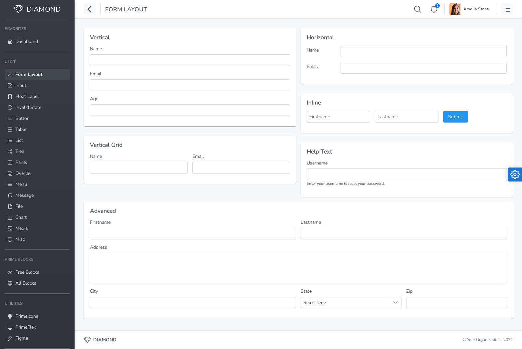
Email (95, 74)
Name (96, 49)
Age (94, 99)
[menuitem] (37, 35)
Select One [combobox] (314, 302)
